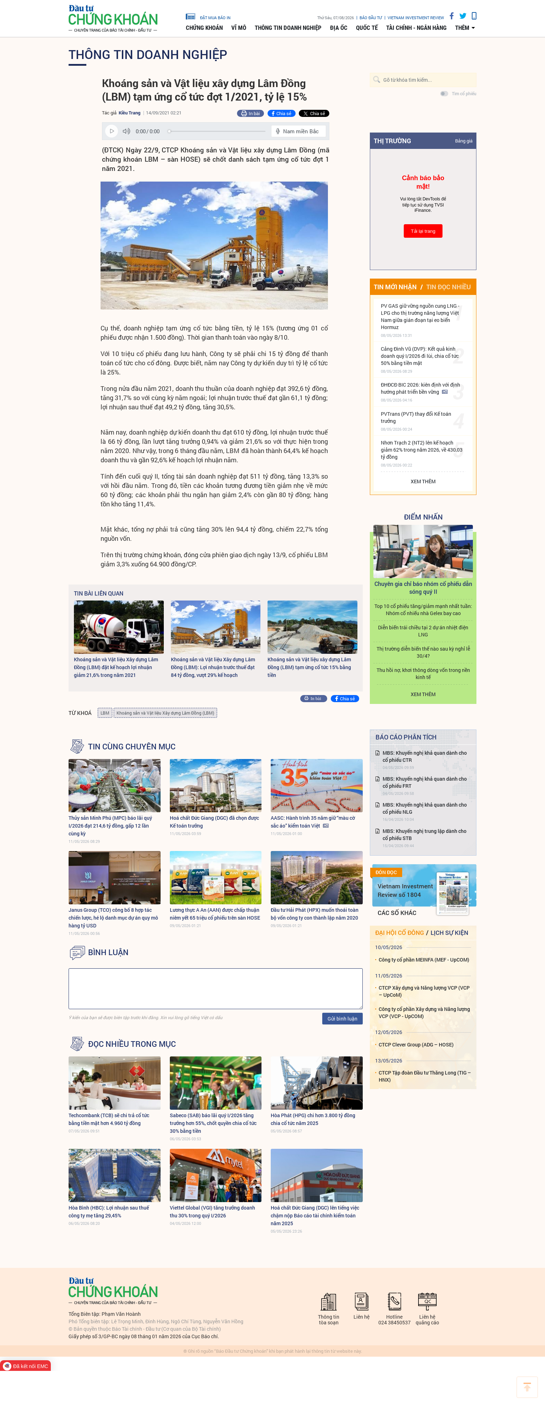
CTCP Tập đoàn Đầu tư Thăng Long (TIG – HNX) (425, 1076)
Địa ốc (338, 27)
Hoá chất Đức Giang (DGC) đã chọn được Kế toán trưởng (214, 821)
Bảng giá (464, 141)
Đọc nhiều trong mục (132, 1044)
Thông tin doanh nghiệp (288, 27)
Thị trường (392, 140)
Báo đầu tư (371, 17)
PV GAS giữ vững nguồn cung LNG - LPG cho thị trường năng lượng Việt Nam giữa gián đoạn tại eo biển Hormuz (420, 316)
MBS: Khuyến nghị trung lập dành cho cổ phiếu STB (424, 834)
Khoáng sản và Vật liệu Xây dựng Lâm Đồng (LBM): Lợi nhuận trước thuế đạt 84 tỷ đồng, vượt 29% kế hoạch (213, 667)
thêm (462, 27)
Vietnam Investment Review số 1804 (405, 890)
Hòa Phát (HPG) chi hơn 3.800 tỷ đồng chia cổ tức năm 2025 (313, 1119)
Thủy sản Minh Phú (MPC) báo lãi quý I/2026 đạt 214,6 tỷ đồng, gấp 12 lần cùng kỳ (110, 825)
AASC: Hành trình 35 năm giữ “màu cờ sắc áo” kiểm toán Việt (313, 821)
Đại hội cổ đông (399, 932)
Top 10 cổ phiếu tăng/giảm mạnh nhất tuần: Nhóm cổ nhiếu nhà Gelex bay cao (423, 610)
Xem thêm (423, 481)
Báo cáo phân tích (406, 737)
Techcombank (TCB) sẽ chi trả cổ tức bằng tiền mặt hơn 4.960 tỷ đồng (109, 1119)
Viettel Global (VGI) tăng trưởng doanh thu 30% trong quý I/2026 (212, 1211)
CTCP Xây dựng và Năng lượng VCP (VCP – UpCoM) (424, 991)
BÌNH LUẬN (108, 952)
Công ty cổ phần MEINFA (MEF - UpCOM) (424, 959)
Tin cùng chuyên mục (132, 746)
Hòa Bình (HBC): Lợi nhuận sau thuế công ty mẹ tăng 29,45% (109, 1211)
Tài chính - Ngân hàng (416, 27)
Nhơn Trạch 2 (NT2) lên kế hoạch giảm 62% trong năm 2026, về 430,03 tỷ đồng (422, 449)
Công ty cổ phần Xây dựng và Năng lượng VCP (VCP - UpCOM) (424, 1012)
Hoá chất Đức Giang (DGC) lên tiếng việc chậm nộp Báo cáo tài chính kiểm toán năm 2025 (315, 1215)
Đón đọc (386, 872)
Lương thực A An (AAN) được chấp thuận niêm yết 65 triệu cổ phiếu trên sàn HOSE (215, 913)
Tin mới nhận (395, 286)
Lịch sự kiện (449, 932)
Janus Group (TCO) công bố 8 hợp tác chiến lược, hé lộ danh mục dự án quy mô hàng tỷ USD (113, 917)
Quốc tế (367, 27)
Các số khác (397, 913)
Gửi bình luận (342, 1018)
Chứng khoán (204, 27)
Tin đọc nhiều (448, 286)
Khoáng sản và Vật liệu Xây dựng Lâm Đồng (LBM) (165, 713)
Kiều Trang (129, 112)
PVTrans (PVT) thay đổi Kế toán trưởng (416, 417)
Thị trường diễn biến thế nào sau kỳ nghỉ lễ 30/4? (423, 652)
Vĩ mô (238, 27)
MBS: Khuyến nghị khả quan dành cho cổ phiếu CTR (425, 756)
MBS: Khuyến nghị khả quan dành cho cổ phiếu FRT (425, 782)
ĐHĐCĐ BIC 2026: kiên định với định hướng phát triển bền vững (420, 388)
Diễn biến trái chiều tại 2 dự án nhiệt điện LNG (423, 631)
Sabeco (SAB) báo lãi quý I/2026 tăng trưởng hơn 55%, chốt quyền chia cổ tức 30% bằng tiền (213, 1123)
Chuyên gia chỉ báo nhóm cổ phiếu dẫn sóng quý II (423, 587)
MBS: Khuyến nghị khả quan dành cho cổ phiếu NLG (425, 808)
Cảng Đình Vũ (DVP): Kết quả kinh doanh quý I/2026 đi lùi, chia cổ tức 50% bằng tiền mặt (420, 355)
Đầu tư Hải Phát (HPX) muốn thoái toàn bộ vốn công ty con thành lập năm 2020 (314, 913)
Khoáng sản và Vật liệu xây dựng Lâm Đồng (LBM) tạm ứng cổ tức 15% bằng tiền (309, 667)
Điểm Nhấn (423, 516)
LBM (105, 713)
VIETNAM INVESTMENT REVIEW (416, 17)
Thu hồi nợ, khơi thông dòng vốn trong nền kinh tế (423, 673)
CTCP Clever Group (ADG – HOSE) (416, 1044)
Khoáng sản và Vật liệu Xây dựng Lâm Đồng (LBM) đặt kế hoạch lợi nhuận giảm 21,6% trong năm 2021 (116, 667)
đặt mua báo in (208, 16)
